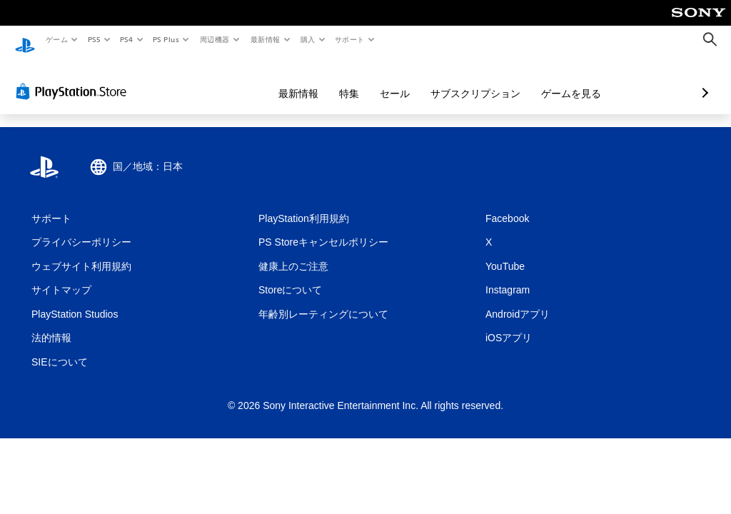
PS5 (94, 39)
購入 (308, 39)
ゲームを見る (495, 80)
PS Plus (166, 39)
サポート (350, 39)
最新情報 (265, 39)
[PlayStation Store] (74, 77)
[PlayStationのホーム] (25, 40)
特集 (273, 80)
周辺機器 (215, 39)
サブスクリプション (400, 80)
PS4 (127, 39)
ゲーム (56, 39)
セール (319, 80)
